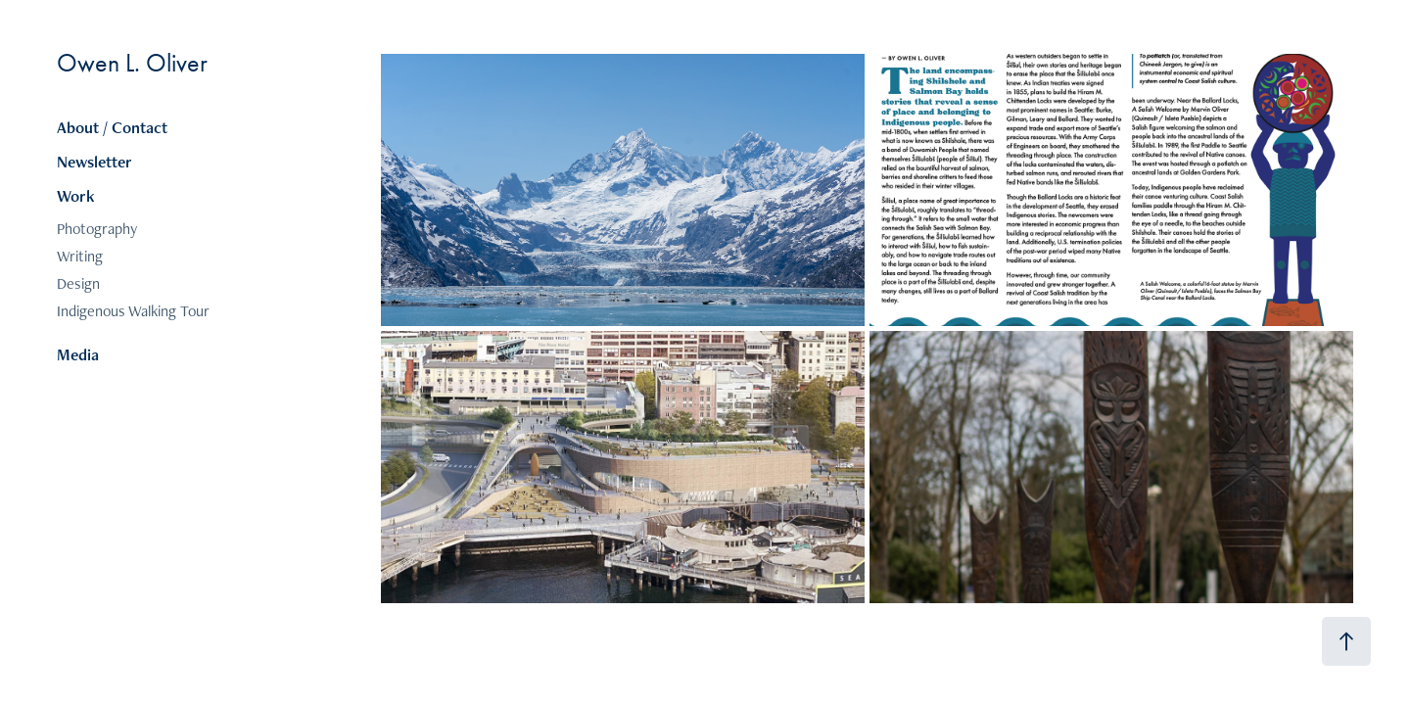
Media (78, 354)
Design (78, 283)
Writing (80, 256)
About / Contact (112, 127)
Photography (97, 228)
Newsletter (94, 161)
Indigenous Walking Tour (133, 311)
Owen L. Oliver (132, 63)
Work (76, 196)
